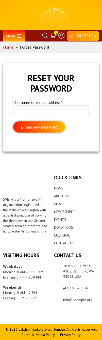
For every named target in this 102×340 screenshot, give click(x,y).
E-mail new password (39, 127)
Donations (63, 227)
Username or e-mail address (37, 102)
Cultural (62, 235)
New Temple (64, 211)
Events (60, 219)
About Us (62, 196)
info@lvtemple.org (77, 300)
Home (58, 188)
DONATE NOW (86, 36)
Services (61, 204)
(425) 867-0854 (75, 288)
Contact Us (64, 243)
